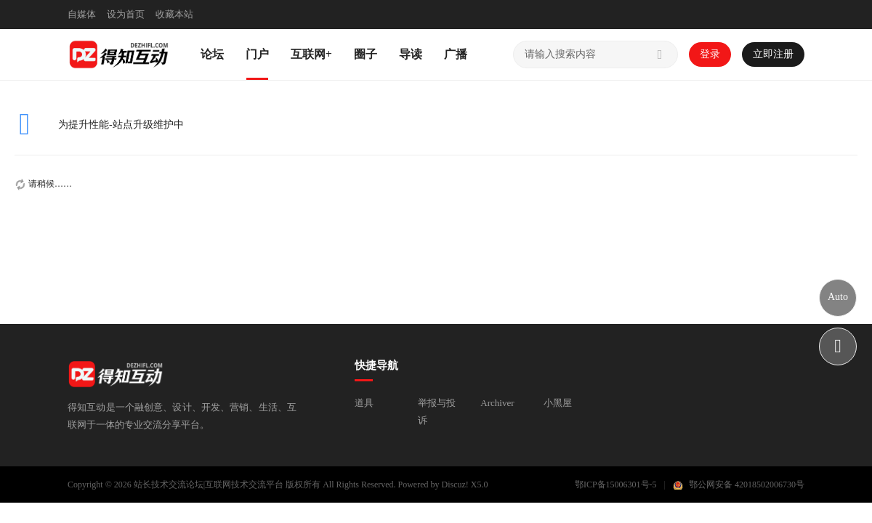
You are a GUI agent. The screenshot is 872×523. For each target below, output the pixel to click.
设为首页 (126, 14)
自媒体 (82, 14)
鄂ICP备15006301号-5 (616, 484)
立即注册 (773, 54)
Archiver (497, 402)
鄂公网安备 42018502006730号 (746, 484)
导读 (410, 54)
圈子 (365, 54)
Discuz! (455, 484)
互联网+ (311, 54)
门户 (257, 54)
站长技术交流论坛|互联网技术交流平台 (208, 484)
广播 (455, 54)
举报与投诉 (437, 411)
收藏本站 (174, 14)
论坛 (212, 54)
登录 (710, 54)
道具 (364, 402)
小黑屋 (558, 402)
